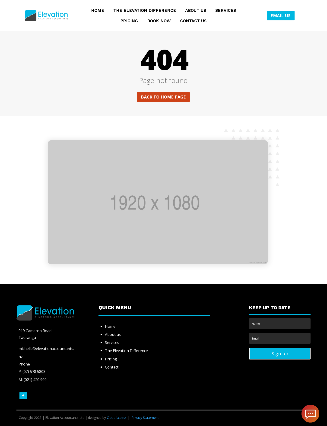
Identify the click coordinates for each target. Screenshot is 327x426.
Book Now (159, 21)
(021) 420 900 (35, 379)
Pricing (129, 21)
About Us (195, 11)
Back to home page (163, 97)
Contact (111, 367)
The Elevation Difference (144, 11)
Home (97, 11)
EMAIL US (280, 15)
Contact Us (193, 21)
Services (225, 11)
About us (113, 334)
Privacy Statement (145, 417)
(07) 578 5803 (33, 371)
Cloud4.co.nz (116, 417)
